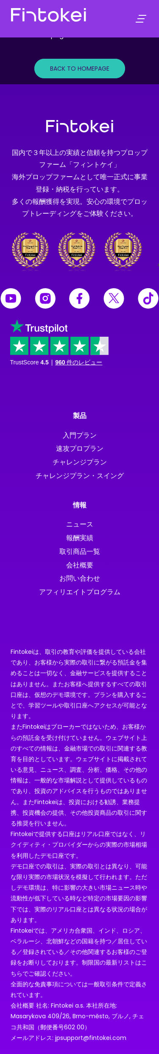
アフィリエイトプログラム (79, 592)
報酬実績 (79, 538)
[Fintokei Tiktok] (148, 299)
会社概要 (79, 565)
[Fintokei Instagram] (45, 299)
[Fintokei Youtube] (10, 299)
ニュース (79, 524)
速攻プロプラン (79, 448)
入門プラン (80, 435)
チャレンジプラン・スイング (80, 476)
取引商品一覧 (79, 551)
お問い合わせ (79, 578)
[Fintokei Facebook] (79, 299)
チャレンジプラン (80, 462)
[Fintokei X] (113, 299)
